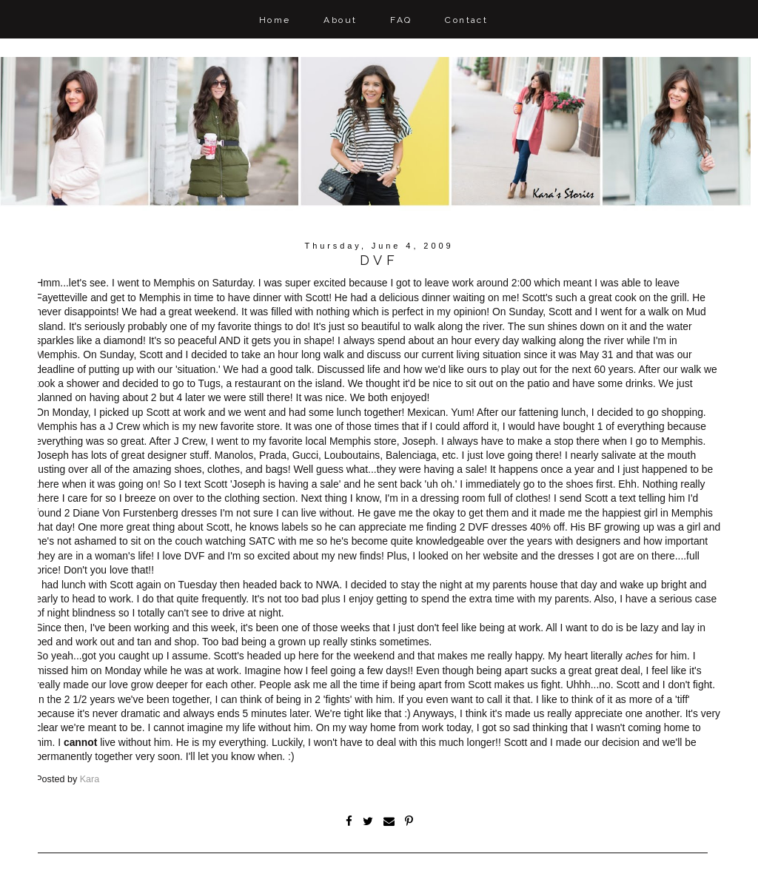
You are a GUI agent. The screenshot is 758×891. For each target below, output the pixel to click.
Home (275, 20)
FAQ (401, 20)
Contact (466, 20)
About (340, 20)
